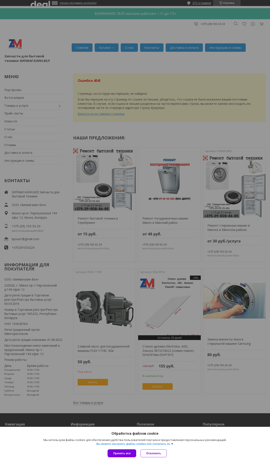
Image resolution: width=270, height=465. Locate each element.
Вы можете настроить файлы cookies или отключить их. (133, 443)
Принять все (122, 453)
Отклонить (153, 453)
